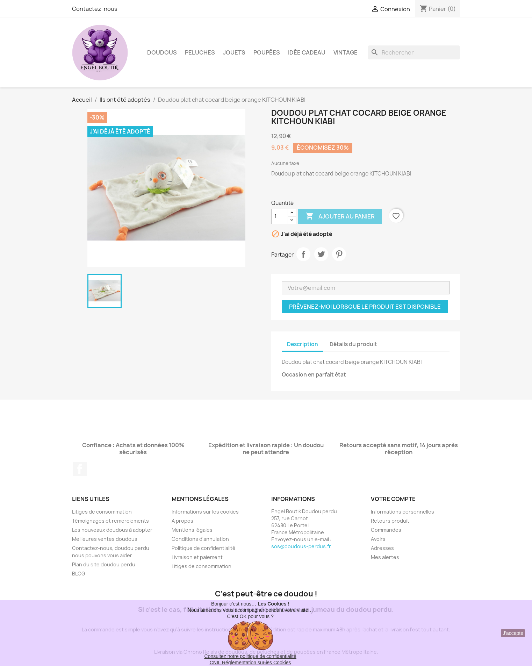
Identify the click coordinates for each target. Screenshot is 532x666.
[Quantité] (279, 216)
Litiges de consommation (102, 511)
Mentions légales (192, 530)
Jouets (234, 52)
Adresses (382, 548)
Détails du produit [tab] (353, 344)
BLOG (78, 573)
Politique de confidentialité (204, 548)
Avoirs (378, 539)
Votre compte (393, 499)
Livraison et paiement (197, 557)
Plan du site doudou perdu (103, 564)
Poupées (266, 52)
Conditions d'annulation (200, 539)
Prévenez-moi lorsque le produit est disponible (365, 306)
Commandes (386, 530)
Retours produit (390, 520)
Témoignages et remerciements (110, 520)
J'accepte (513, 633)
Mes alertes (385, 557)
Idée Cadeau (306, 52)
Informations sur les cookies (205, 511)
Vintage (345, 52)
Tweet (321, 254)
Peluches (200, 52)
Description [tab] (302, 344)
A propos (182, 520)
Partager (303, 254)
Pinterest (339, 254)
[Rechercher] (414, 52)
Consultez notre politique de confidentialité (250, 656)
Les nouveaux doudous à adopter (112, 530)
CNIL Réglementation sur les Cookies (250, 662)
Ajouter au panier (340, 216)
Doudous (162, 52)
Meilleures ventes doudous (104, 539)
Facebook (80, 469)
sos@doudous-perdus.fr (301, 546)
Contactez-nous (94, 9)
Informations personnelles (402, 511)
